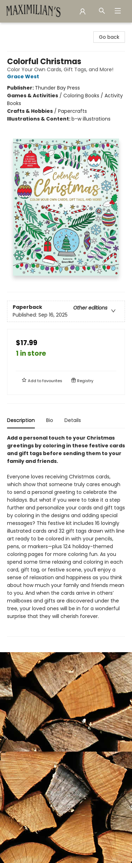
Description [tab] (21, 420)
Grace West (24, 76)
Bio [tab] (49, 420)
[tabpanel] (66, 535)
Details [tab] (72, 420)
